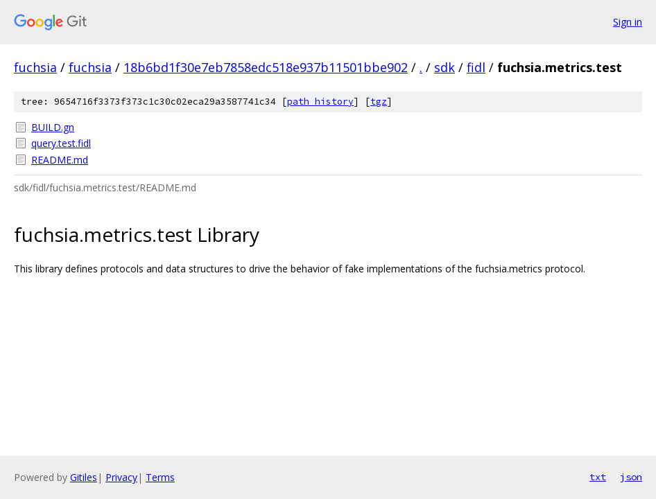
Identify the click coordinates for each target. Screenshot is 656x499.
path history (320, 101)
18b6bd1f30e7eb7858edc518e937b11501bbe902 (265, 67)
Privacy (121, 477)
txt (597, 477)
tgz (378, 101)
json (631, 477)
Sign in (627, 21)
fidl (476, 67)
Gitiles (83, 477)
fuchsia (35, 67)
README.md (59, 159)
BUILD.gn (52, 127)
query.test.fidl (61, 143)
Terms (160, 477)
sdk (444, 67)
